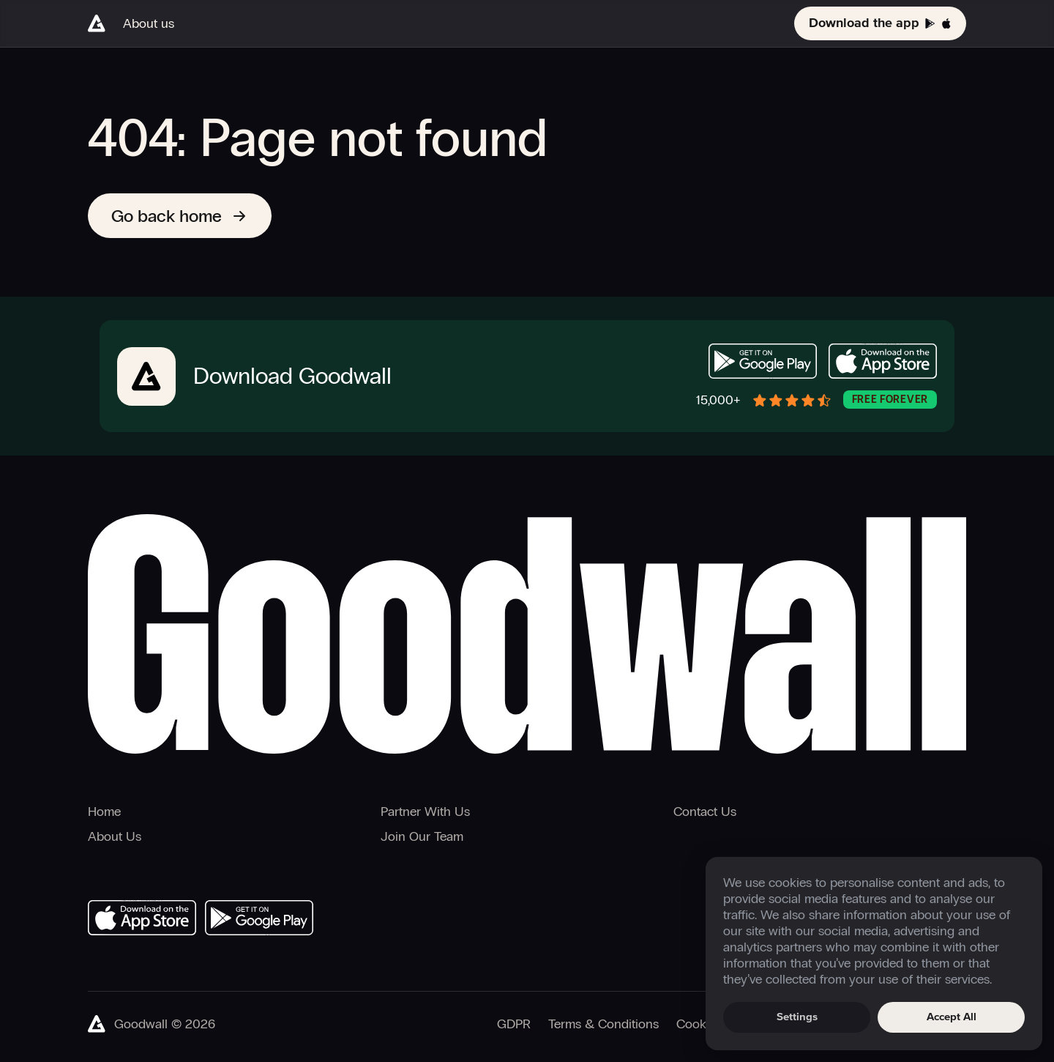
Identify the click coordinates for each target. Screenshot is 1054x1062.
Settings (797, 1016)
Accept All (951, 1016)
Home (104, 811)
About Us (114, 836)
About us (148, 23)
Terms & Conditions (603, 1024)
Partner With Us (425, 811)
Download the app (880, 23)
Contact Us (704, 811)
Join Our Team (422, 836)
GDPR (514, 1024)
